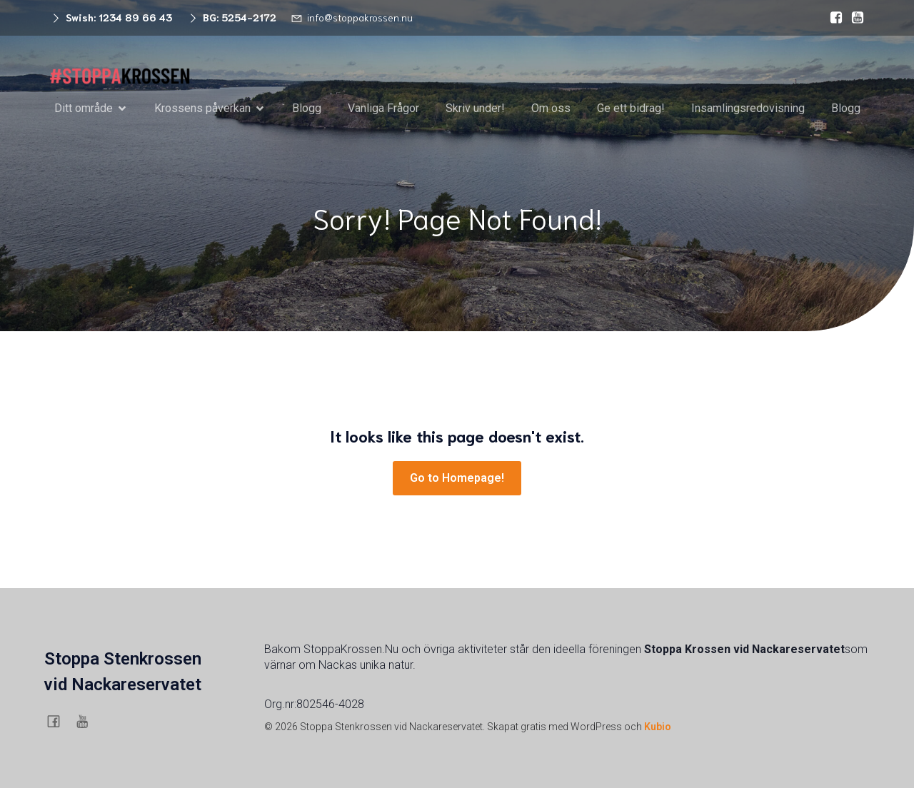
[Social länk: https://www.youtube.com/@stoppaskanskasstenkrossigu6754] (854, 18)
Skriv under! (475, 108)
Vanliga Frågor (383, 108)
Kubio (657, 726)
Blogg (306, 108)
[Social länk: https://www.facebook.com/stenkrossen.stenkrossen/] (832, 18)
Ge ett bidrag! (631, 108)
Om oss (551, 108)
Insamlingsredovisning (748, 108)
